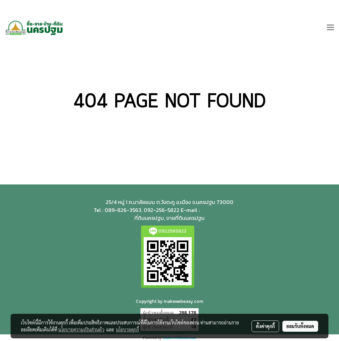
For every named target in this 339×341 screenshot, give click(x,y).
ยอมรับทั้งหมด (300, 326)
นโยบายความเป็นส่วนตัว (81, 329)
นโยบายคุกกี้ (127, 329)
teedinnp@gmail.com (223, 210)
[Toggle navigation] (330, 28)
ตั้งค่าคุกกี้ (265, 326)
